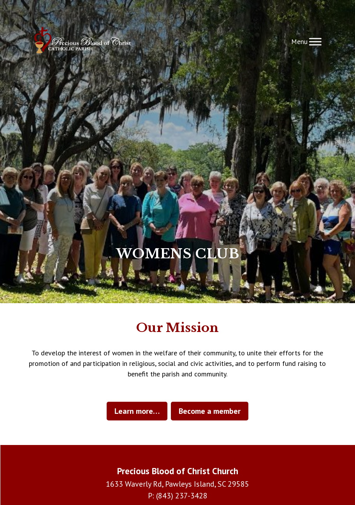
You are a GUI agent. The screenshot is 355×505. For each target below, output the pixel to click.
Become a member (210, 411)
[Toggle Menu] (315, 41)
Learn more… (137, 411)
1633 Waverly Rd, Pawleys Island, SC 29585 (177, 484)
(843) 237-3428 (181, 496)
